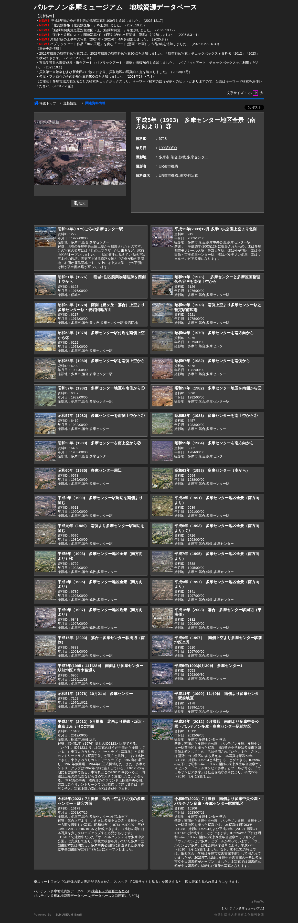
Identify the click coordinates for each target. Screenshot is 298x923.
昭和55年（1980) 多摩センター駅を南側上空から (101, 360)
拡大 (80, 203)
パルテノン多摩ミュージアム (243, 908)
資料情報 (70, 103)
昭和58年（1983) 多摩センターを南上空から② (99, 443)
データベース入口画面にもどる (114, 896)
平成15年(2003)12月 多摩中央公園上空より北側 (215, 229)
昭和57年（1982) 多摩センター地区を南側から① (101, 388)
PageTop (259, 901)
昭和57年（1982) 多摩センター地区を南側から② (217, 388)
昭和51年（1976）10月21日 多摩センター (95, 693)
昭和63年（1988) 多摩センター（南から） (212, 470)
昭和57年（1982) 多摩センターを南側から (212, 360)
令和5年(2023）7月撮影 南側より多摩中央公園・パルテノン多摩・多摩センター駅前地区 (217, 801)
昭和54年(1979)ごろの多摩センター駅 (90, 229)
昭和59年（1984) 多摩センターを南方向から (214, 443)
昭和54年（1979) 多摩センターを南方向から (214, 333)
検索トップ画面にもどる (109, 891)
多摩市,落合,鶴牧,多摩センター (183, 157)
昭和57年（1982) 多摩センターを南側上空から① (101, 415)
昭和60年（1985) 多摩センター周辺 (90, 470)
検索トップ (45, 103)
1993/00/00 (168, 148)
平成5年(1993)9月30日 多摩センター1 (208, 665)
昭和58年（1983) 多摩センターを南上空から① (216, 415)
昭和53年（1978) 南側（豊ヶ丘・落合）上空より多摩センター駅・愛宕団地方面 (101, 307)
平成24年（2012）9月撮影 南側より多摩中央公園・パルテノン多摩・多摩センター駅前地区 (216, 724)
